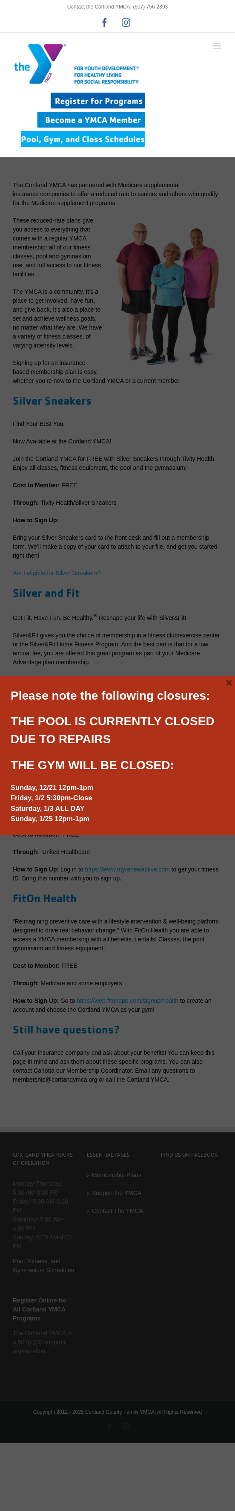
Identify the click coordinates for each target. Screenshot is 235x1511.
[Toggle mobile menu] (217, 45)
